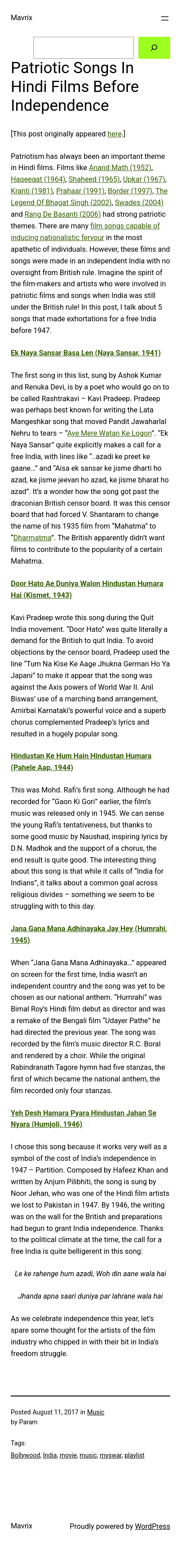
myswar (111, 1455)
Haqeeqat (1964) (38, 179)
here (114, 134)
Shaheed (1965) (94, 179)
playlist (134, 1455)
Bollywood (25, 1455)
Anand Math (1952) (120, 167)
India (50, 1455)
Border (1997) (130, 191)
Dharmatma (32, 538)
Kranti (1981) (32, 191)
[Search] (154, 48)
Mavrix (21, 17)
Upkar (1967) (144, 179)
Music (95, 1412)
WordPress (152, 1526)
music (88, 1455)
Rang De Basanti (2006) (63, 214)
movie (68, 1455)
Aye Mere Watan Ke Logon (109, 433)
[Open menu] (164, 18)
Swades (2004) (139, 202)
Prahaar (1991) (80, 191)
